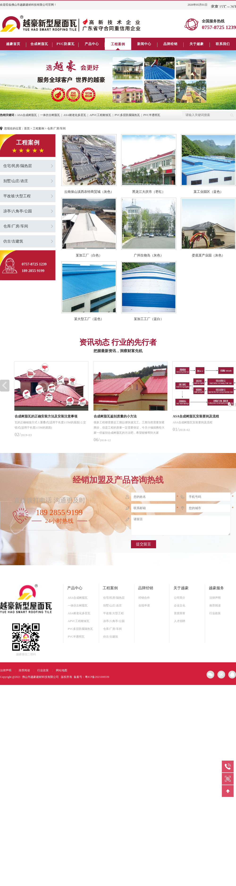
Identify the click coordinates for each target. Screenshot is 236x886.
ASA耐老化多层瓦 (74, 115)
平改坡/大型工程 (17, 196)
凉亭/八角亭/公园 (17, 211)
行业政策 (215, 613)
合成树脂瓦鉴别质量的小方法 (115, 416)
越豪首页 (13, 44)
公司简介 (179, 597)
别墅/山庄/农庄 (15, 181)
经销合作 (144, 597)
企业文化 (179, 605)
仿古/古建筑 (13, 241)
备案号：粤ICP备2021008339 (91, 677)
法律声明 (215, 597)
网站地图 (61, 670)
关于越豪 (197, 44)
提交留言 (143, 544)
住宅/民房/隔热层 (17, 166)
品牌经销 (170, 44)
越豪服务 (216, 588)
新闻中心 (144, 44)
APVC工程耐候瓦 (100, 115)
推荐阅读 (215, 605)
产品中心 (92, 44)
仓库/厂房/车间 (56, 128)
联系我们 (223, 44)
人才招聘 (179, 621)
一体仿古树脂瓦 (50, 115)
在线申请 (144, 605)
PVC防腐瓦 (65, 44)
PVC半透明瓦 (151, 115)
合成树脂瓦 (39, 44)
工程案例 (118, 44)
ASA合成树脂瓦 (27, 115)
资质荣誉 (179, 613)
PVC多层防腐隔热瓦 (127, 115)
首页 (27, 128)
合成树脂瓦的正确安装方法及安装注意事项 (46, 416)
